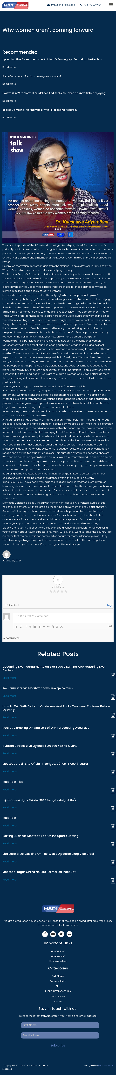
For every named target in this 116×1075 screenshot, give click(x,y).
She (58, 986)
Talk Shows (58, 976)
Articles (58, 1001)
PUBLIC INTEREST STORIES (58, 991)
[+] (61, 626)
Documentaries (58, 981)
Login (110, 605)
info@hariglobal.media (63, 4)
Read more (9, 678)
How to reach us (58, 961)
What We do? (58, 956)
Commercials (58, 996)
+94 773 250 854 (92, 4)
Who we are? (58, 951)
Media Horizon (106, 1065)
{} (57, 626)
